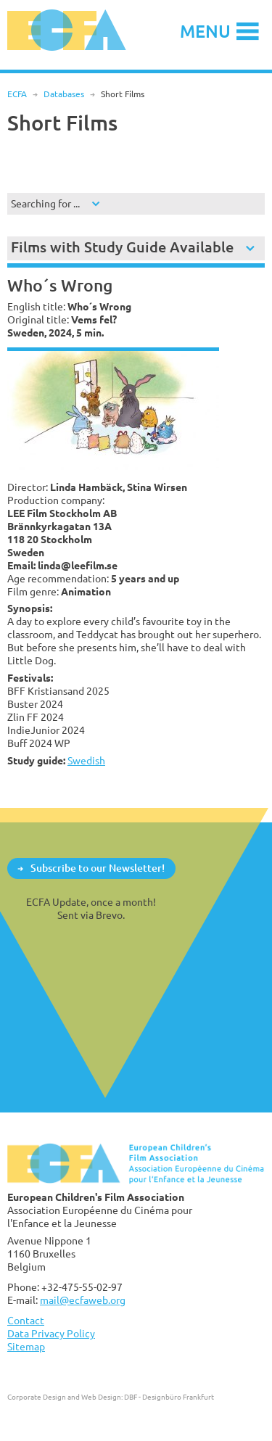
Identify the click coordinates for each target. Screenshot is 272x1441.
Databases (64, 93)
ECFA (17, 93)
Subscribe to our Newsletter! (97, 868)
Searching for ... (45, 203)
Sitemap (26, 1346)
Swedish (86, 760)
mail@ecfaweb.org (82, 1300)
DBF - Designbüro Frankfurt (169, 1396)
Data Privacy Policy (51, 1333)
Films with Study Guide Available (122, 247)
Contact (25, 1320)
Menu (205, 30)
